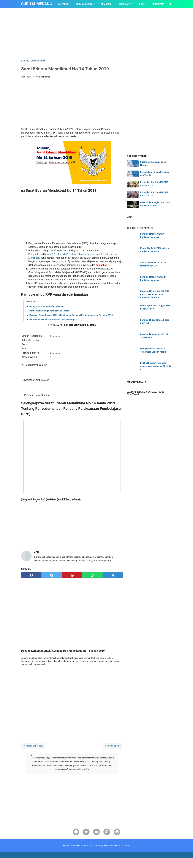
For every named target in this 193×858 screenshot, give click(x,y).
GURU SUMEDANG (36, 4)
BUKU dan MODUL (85, 4)
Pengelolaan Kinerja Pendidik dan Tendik (49, 311)
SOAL (142, 4)
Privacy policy (101, 845)
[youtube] (96, 832)
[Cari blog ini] (170, 4)
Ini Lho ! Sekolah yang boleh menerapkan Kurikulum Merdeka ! (155, 366)
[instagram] (106, 832)
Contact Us (87, 845)
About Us (75, 845)
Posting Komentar (41, 77)
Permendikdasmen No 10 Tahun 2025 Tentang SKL (53, 319)
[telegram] (113, 575)
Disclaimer (115, 845)
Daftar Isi (63, 4)
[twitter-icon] (86, 832)
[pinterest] (72, 575)
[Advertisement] (96, 33)
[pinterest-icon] (117, 832)
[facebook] (31, 575)
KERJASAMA (158, 4)
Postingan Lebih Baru (33, 746)
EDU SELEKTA (125, 4)
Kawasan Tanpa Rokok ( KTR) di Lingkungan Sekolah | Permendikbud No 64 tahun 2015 (71, 315)
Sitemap (126, 845)
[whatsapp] (92, 575)
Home (66, 845)
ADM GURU (106, 4)
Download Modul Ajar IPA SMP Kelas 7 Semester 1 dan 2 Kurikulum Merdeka (154, 294)
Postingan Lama (113, 746)
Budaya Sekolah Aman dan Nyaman (46, 306)
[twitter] (51, 575)
